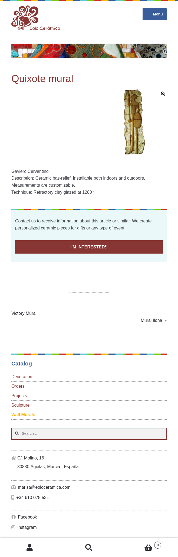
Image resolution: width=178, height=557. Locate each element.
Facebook (24, 517)
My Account (29, 548)
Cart (140, 544)
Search (88, 548)
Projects (19, 395)
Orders (18, 386)
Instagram (24, 527)
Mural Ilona (151, 320)
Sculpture (20, 405)
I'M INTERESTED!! (89, 247)
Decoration (21, 376)
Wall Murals (23, 414)
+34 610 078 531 (30, 497)
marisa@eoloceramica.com (41, 487)
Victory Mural (24, 313)
